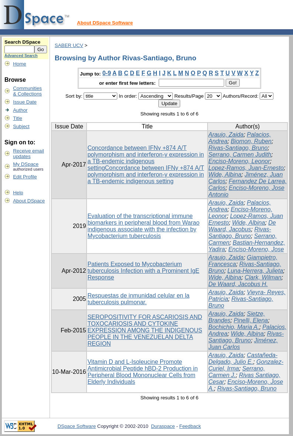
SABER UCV (69, 45)
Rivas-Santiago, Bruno (237, 148)
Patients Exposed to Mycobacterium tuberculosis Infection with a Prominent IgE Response (143, 271)
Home (19, 64)
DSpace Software (76, 426)
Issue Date (25, 102)
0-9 (106, 73)
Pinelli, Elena (251, 320)
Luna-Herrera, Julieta (255, 271)
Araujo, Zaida (225, 134)
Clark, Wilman (263, 277)
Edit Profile (25, 177)
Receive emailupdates (28, 153)
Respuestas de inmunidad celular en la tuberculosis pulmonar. (138, 298)
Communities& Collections (27, 91)
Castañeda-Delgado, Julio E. (242, 358)
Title (17, 118)
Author (20, 110)
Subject (21, 126)
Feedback (190, 426)
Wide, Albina (224, 174)
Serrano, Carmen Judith (239, 154)
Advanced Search (20, 55)
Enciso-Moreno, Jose (256, 249)
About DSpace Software (105, 23)
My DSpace (25, 164)
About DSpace (29, 201)
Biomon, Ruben (251, 141)
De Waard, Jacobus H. (238, 284)
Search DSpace (22, 42)
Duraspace (163, 426)
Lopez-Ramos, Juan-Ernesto (246, 168)
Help (18, 192)
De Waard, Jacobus (242, 225)
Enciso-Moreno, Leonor (239, 161)
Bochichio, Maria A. (233, 327)
